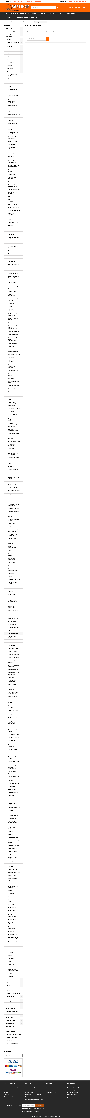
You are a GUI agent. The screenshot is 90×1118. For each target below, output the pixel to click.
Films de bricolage (13, 501)
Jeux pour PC (12, 624)
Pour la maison (10, 1004)
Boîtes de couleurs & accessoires (13, 277)
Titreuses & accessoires (11, 927)
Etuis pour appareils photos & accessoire (14, 478)
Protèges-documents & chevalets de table (13, 782)
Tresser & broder (13, 942)
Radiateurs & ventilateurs (12, 796)
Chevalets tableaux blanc (13, 381)
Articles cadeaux (13, 197)
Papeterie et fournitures (19, 14)
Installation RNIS (12, 615)
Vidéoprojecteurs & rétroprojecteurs (13, 969)
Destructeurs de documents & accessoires (12, 404)
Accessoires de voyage (12, 90)
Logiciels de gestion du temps (14, 665)
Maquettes (11, 677)
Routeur (10, 831)
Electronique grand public (13, 458)
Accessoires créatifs (14, 82)
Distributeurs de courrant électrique (13, 429)
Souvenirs (11, 894)
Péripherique (45, 14)
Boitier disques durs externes (13, 287)
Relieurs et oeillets (13, 818)
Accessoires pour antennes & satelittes (13, 101)
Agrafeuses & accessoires (12, 157)
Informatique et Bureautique (27, 17)
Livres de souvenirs (13, 658)
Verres (10, 961)
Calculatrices (12, 323)
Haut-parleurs (12, 573)
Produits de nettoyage (11, 745)
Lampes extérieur (13, 633)
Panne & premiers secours (13, 711)
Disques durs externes (12, 419)
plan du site (70, 1097)
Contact (28, 1084)
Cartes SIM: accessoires (11, 347)
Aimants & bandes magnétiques (13, 161)
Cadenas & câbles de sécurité (13, 314)
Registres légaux (13, 815)
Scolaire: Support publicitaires (13, 858)
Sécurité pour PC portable (13, 865)
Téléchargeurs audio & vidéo (12, 915)
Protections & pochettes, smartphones (12, 767)
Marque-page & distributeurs (13, 685)
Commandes (8, 1090)
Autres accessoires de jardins (13, 218)
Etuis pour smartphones (12, 483)
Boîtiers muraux (12, 291)
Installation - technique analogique (11, 606)
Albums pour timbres (11, 170)
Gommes (11, 566)
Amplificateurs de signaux (13, 177)
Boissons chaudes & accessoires (14, 265)
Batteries (10, 230)
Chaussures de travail (12, 374)
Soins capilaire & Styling (13, 879)
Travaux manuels (13, 934)
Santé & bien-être (13, 848)
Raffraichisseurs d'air (12, 803)
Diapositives (11, 411)
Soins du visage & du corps (13, 886)
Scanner (10, 854)
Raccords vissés (12, 789)
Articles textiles (12, 204)
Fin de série (11, 527)
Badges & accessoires (11, 226)
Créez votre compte (80, 1)
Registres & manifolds (11, 811)
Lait (9, 630)
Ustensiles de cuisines (12, 951)
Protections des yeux (12, 772)
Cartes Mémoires (13, 343)
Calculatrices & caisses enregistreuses (12, 327)
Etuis (9, 474)
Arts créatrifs (11, 62)
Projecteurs (11, 754)
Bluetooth (11, 254)
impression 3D (10, 1026)
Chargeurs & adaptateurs (11, 361)
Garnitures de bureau (12, 554)
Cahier (9, 39)
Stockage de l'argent (12, 900)
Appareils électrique (14, 189)
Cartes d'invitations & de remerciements (13, 339)
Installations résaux (13, 618)
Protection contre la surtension (13, 762)
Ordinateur (57, 14)
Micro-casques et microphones (13, 692)
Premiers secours (13, 727)
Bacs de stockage (13, 222)
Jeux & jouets (12, 621)
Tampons (10, 68)
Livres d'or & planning (11, 661)
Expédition (10, 56)
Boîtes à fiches (12, 269)
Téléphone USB (12, 919)
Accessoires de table (12, 85)
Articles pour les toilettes (12, 200)
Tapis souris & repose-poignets (13, 911)
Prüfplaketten (12, 786)
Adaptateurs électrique (11, 152)
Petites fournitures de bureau (13, 43)
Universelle (11, 948)
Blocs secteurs (12, 251)
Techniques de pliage (13, 993)
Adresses (7, 1094)
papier (9, 59)
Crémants (11, 395)
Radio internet (12, 800)
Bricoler (10, 306)
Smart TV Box (12, 875)
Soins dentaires (12, 883)
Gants (10, 551)
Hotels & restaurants (14, 579)
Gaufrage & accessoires (11, 558)
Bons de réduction (9, 1097)
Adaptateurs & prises (12, 148)
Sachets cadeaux (13, 838)
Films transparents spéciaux (13, 519)
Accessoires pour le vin (14, 115)
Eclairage (11, 438)
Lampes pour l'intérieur (12, 637)
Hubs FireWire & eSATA (12, 583)
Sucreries (11, 904)
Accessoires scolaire (11, 128)
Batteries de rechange (11, 233)
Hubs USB (11, 587)
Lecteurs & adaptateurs (11, 644)
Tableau (9, 986)
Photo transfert (12, 718)
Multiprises (11, 700)
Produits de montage (11, 741)
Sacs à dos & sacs (13, 845)
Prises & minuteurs (13, 734)
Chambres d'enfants (14, 354)
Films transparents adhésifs (13, 515)
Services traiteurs (13, 869)
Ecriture (9, 50)
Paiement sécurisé (72, 1092)
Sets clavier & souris (14, 872)
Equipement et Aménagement (10, 1007)
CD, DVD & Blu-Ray (13, 351)
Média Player (12, 689)
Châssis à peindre (13, 371)
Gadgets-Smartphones (12, 546)
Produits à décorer (13, 737)
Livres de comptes (13, 654)
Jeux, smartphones (13, 627)
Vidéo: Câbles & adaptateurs (12, 965)
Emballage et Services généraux (12, 1012)
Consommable (69, 14)
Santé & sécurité (13, 851)
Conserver (11, 392)
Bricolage (11, 303)
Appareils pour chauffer (12, 193)
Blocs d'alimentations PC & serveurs (13, 246)
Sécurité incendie (13, 862)
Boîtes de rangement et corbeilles (12, 282)
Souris (10, 890)
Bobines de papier (13, 257)
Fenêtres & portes (13, 495)
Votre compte (9, 1084)
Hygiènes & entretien (11, 590)
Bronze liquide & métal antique (12, 310)
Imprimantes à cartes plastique (12, 595)
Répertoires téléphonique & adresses (12, 822)
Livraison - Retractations (14, 1034)
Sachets (10, 834)
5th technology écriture (12, 75)
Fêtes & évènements (14, 498)
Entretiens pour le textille (13, 462)
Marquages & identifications (12, 680)
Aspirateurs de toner (14, 207)
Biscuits (10, 242)
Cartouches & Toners (12, 32)
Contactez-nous (72, 1094)
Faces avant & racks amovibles (14, 491)
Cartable (9, 47)
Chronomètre (12, 389)
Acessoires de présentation (12, 137)
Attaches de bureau (14, 210)
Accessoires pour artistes (13, 106)
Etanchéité (11, 466)
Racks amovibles (13, 792)
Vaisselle (10, 955)
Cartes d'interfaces (13, 335)
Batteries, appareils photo (13, 238)
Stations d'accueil (13, 897)
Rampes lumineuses (14, 807)
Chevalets (11, 378)
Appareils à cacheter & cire (12, 185)
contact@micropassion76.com (35, 1)
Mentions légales (12, 1037)
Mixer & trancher (12, 697)
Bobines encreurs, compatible (13, 260)
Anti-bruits (11, 182)
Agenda (9, 53)
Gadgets (10, 543)
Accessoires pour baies (13, 110)
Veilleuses (11, 958)
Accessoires (11, 79)
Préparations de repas (12, 730)
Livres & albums (12, 651)
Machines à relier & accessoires (13, 673)
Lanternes (11, 641)
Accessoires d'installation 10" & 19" (13, 95)
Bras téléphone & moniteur (13, 299)
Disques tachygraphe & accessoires (12, 424)
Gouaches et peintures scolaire (13, 569)
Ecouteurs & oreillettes (11, 444)
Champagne (12, 357)
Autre (8, 71)
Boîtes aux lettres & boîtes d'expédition (13, 272)
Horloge (10, 576)
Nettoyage (10, 983)
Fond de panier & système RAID (13, 530)
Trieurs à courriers (13, 945)
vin (9, 980)
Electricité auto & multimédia (13, 453)
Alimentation (11, 174)
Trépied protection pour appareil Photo (14, 938)
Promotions (10, 1040)
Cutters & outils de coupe (13, 398)
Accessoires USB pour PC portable (13, 133)
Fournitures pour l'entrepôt (12, 534)
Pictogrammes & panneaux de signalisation (13, 722)
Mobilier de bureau (11, 29)
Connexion (69, 1)
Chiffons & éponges (14, 386)
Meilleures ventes (12, 1047)
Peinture (9, 65)
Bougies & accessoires (11, 295)
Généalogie (11, 563)
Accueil (7, 26)
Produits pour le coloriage (12, 750)
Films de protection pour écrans (13, 504)
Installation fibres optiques (13, 611)
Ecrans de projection (11, 449)
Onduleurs (11, 703)
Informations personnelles (11, 1088)
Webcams (11, 977)
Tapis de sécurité (13, 907)
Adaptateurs (11, 144)
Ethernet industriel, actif (13, 470)
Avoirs (6, 1092)
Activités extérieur (13, 141)
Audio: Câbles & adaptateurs (12, 214)
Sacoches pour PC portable (13, 841)
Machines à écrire (13, 669)
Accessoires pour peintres (13, 119)
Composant (10, 17)
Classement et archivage (10, 997)
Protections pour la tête (13, 776)
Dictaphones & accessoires (12, 415)
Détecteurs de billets (14, 408)
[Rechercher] (45, 7)
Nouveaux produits (12, 1044)
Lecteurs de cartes (13, 648)
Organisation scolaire (12, 706)
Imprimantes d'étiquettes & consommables (12, 600)
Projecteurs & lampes (12, 757)
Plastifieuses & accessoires (11, 989)
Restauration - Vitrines (12, 827)
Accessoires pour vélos (13, 124)
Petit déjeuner (12, 715)
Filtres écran (11, 523)
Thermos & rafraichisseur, (12, 923)
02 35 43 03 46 (16, 1)
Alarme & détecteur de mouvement (14, 166)
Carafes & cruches (13, 331)
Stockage (34, 14)
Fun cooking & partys (12, 539)
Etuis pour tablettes (13, 487)
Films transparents (13, 512)
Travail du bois (12, 931)
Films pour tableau (13, 508)
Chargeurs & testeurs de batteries (11, 366)
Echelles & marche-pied (14, 434)
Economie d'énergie (14, 441)
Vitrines (10, 973)
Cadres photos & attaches (13, 319)
